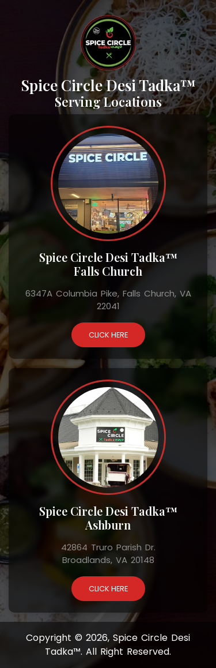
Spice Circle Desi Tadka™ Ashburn (108, 517)
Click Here (108, 335)
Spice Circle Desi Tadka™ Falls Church (108, 264)
